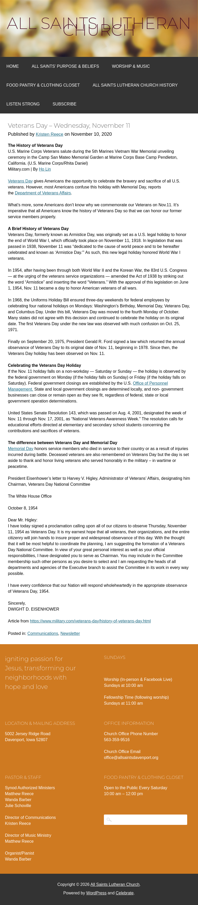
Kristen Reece (49, 134)
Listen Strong (23, 104)
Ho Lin (45, 169)
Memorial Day (21, 448)
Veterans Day (20, 181)
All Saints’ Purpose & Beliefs (65, 66)
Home (12, 66)
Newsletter (70, 633)
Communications (42, 633)
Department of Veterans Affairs (43, 193)
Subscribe (64, 104)
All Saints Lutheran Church (99, 26)
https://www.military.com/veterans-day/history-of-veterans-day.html (90, 621)
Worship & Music (131, 66)
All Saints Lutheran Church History (135, 85)
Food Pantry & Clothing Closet (43, 85)
